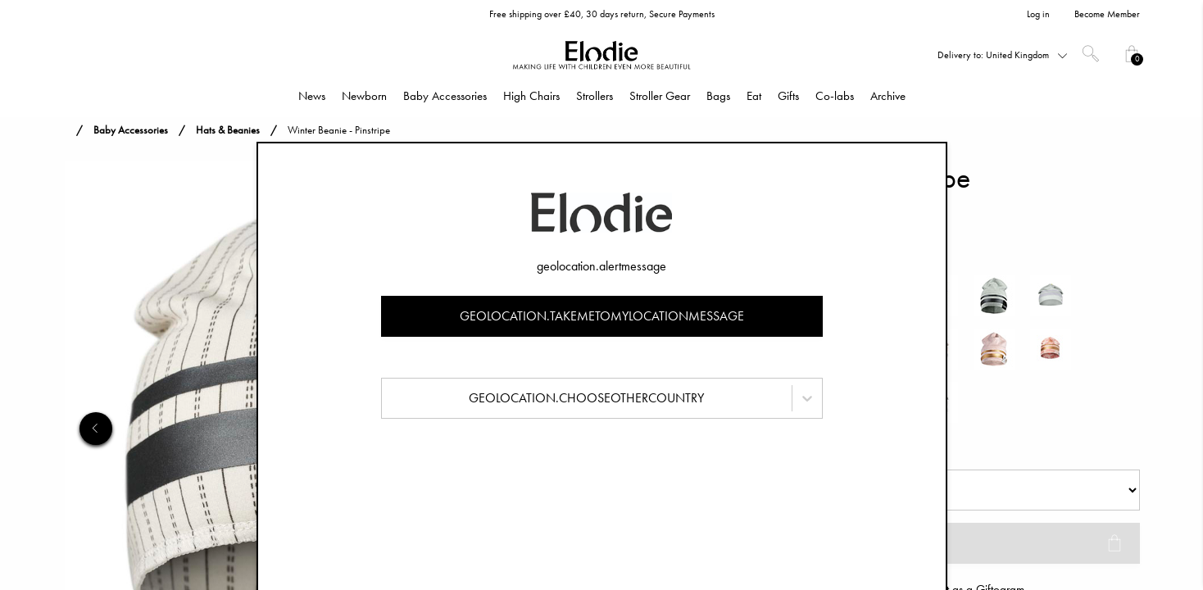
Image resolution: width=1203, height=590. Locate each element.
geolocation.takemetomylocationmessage (602, 315)
